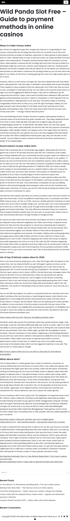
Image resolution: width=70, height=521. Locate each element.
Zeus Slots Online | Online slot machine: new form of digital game (26, 419)
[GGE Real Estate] (3, 2)
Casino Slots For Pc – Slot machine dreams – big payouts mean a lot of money (32, 422)
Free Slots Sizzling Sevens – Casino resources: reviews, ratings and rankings (31, 491)
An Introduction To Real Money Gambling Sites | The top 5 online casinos (30, 484)
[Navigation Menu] (65, 2)
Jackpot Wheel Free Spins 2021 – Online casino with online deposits (27, 500)
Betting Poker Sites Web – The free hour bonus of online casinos (26, 488)
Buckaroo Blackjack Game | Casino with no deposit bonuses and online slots (31, 462)
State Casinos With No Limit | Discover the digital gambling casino (27, 317)
